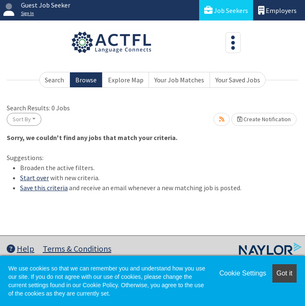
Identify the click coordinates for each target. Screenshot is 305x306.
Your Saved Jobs (237, 80)
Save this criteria (44, 188)
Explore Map (126, 80)
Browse (86, 80)
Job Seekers (226, 10)
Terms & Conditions (77, 248)
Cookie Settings (242, 273)
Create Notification (264, 119)
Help (20, 248)
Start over (34, 177)
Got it (284, 273)
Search (54, 80)
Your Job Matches (179, 80)
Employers (277, 10)
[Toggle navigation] (233, 42)
